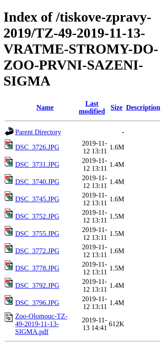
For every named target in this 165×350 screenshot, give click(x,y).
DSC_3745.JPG (37, 199)
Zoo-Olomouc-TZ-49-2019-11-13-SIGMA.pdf (41, 323)
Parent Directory (38, 132)
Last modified (92, 107)
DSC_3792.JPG (37, 285)
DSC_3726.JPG (37, 147)
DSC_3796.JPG (37, 302)
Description (143, 107)
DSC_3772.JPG (37, 251)
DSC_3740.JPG (37, 181)
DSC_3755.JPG (37, 233)
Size (116, 107)
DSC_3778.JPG (37, 268)
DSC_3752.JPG (37, 216)
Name (45, 107)
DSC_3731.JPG (37, 164)
